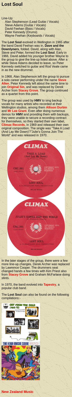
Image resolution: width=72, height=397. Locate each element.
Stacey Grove (28, 90)
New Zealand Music (17, 392)
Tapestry (50, 284)
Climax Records (13, 124)
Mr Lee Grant (16, 111)
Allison (51, 107)
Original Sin (15, 87)
